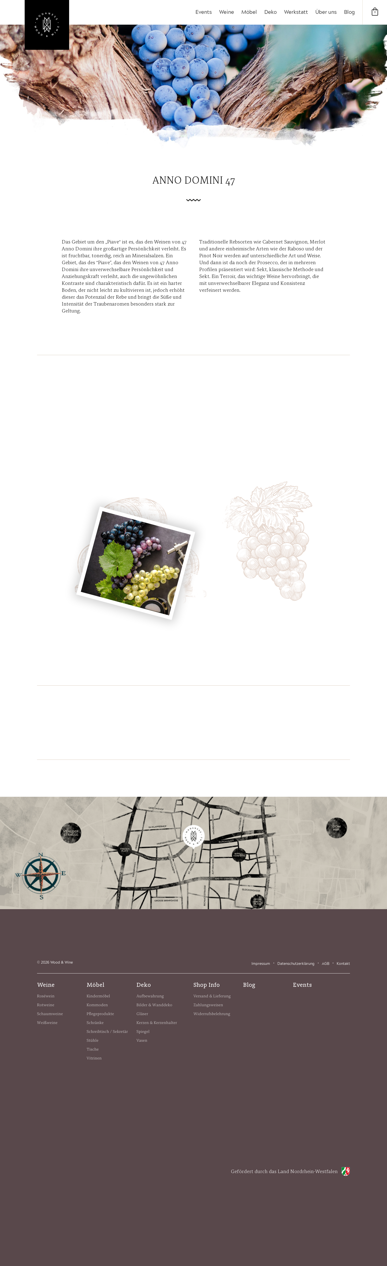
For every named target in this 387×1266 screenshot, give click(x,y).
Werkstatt (296, 12)
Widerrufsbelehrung (212, 1013)
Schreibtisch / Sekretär (107, 1031)
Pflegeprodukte (100, 1013)
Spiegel (143, 1031)
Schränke (95, 1022)
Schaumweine (50, 1013)
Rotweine (45, 1004)
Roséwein (46, 995)
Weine (226, 12)
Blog (349, 12)
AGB (325, 964)
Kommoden (97, 1004)
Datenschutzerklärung (295, 964)
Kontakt (343, 964)
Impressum (261, 964)
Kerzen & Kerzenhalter (156, 1022)
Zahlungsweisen (208, 1004)
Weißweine (47, 1022)
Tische (93, 1049)
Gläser (142, 1013)
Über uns (326, 12)
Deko (270, 12)
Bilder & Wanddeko (154, 1004)
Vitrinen (94, 1058)
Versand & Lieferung (212, 995)
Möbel (249, 12)
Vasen (141, 1040)
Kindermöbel (98, 995)
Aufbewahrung (150, 995)
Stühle (92, 1040)
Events (203, 12)
